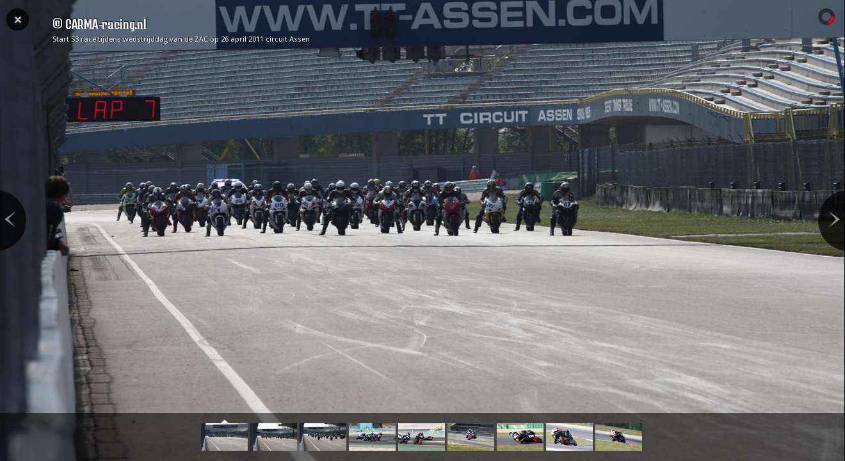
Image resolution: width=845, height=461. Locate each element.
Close (17, 18)
